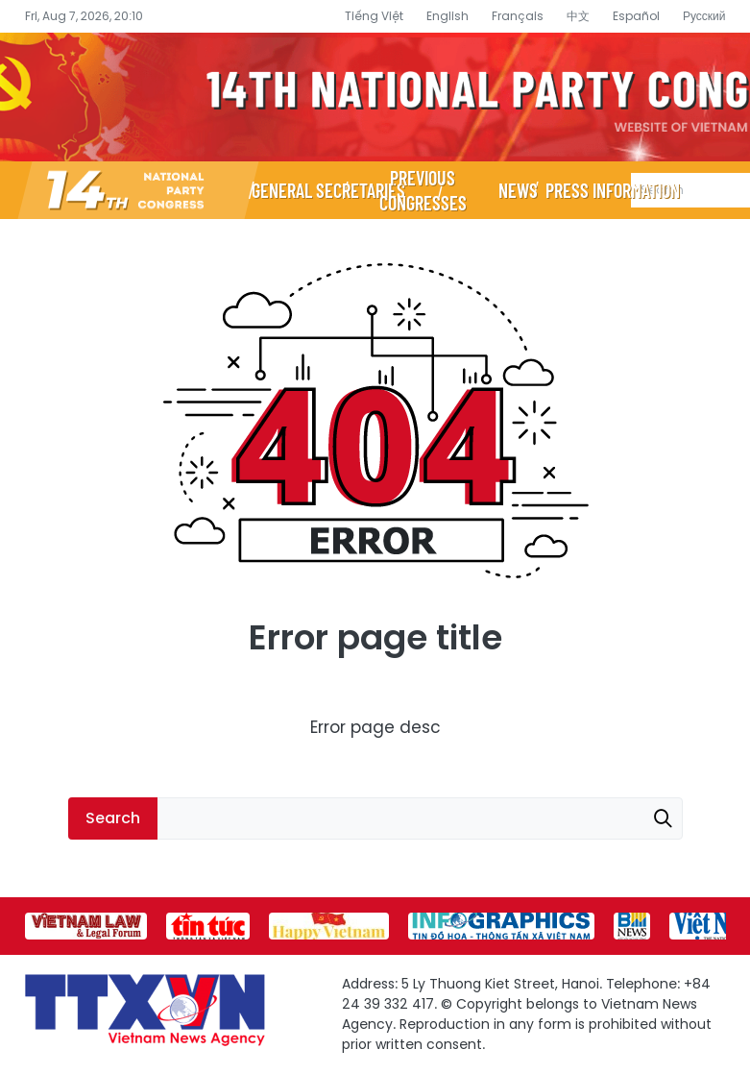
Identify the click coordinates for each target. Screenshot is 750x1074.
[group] (86, 926)
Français (518, 16)
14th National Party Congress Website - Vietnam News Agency (375, 97)
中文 (578, 16)
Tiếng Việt (374, 16)
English (447, 16)
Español (636, 16)
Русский (704, 16)
